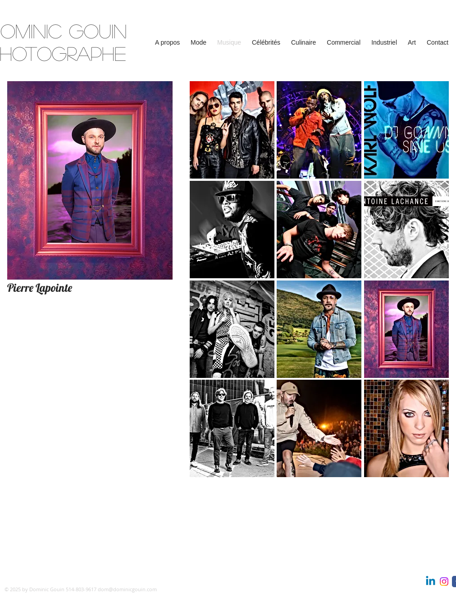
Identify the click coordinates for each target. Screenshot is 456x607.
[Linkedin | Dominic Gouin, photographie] (430, 581)
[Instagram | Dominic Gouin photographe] (444, 581)
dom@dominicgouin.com (127, 589)
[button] (167, 42)
